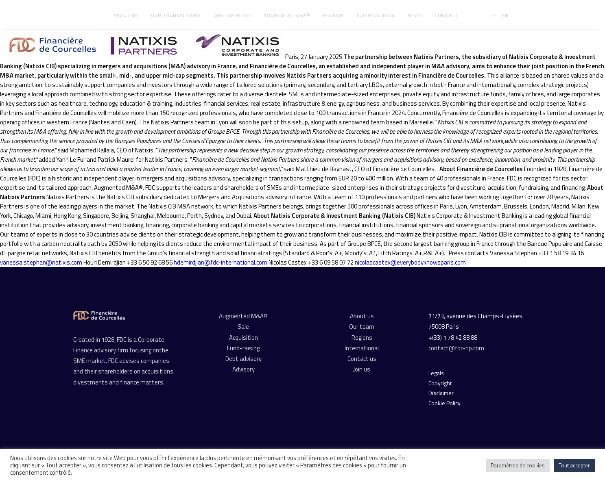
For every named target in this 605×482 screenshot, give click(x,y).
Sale (243, 326)
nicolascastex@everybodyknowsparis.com (410, 262)
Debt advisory (243, 358)
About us (362, 316)
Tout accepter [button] (574, 465)
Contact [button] (446, 15)
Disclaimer (441, 393)
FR (494, 15)
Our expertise (232, 15)
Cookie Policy (444, 403)
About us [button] (126, 15)
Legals (436, 373)
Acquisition (243, 337)
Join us (361, 369)
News (415, 15)
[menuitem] (126, 15)
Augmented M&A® (287, 15)
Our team (361, 326)
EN (505, 15)
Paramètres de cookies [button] (518, 465)
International (376, 15)
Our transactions (176, 15)
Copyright (440, 383)
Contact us (361, 358)
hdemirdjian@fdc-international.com (220, 262)
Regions (333, 15)
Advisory (243, 369)
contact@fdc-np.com (456, 348)
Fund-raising (243, 348)
